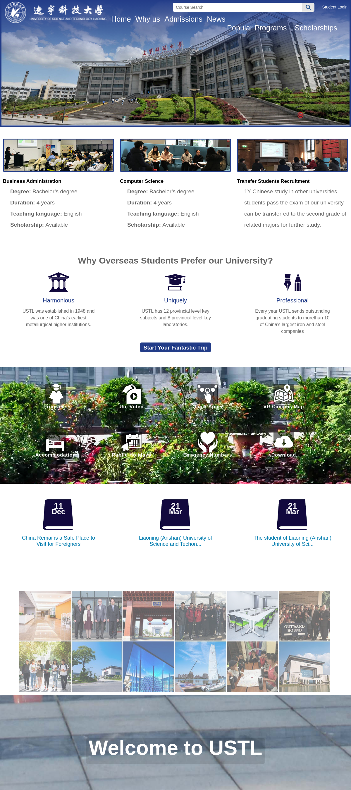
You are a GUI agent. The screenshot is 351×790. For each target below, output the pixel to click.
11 (58, 505)
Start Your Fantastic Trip (176, 348)
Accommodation (56, 444)
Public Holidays (132, 444)
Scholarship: (24, 225)
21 (175, 505)
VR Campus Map (284, 396)
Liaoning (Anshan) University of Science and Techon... (175, 541)
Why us (147, 19)
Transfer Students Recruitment (273, 181)
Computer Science (142, 181)
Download (284, 444)
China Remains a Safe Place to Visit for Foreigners (58, 541)
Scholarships (317, 28)
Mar (175, 511)
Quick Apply (208, 396)
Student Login (334, 7)
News (216, 19)
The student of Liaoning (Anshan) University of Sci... (292, 541)
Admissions (183, 19)
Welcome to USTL (175, 748)
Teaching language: (33, 214)
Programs (56, 396)
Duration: (20, 202)
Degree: (17, 191)
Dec (58, 511)
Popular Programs (258, 28)
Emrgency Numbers (208, 444)
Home (121, 19)
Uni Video (132, 396)
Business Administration (32, 181)
